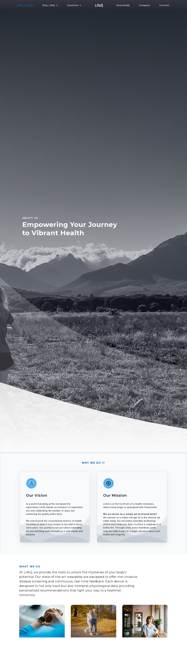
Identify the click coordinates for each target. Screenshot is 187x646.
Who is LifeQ (25, 5)
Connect (164, 5)
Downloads (123, 5)
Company (144, 5)
